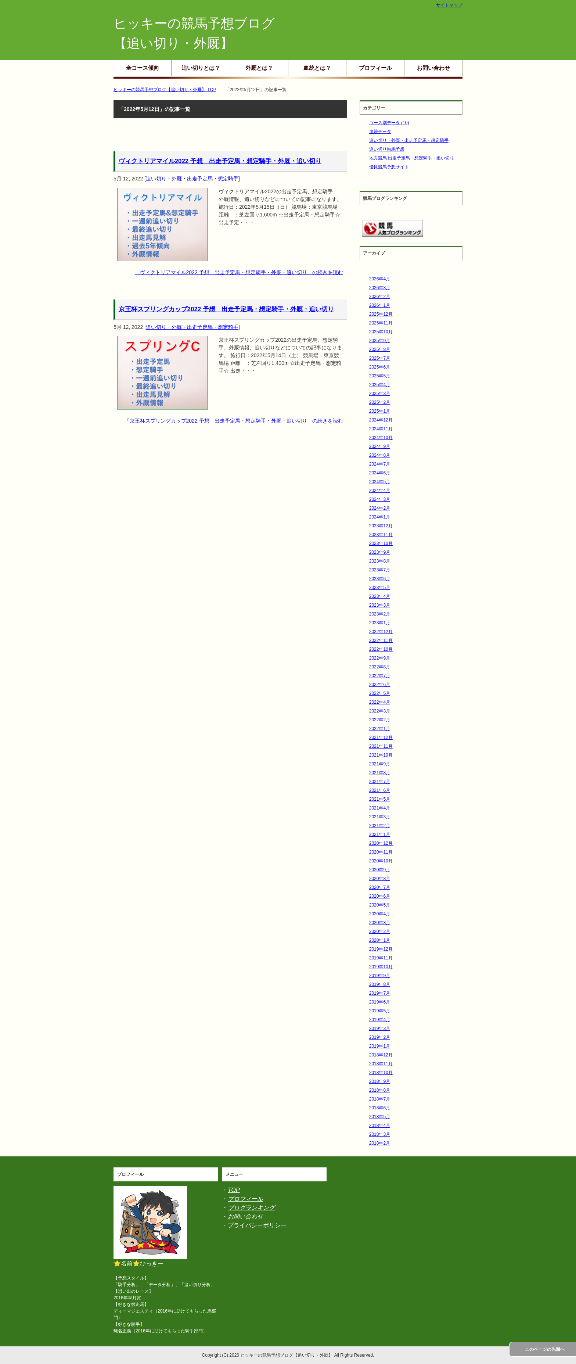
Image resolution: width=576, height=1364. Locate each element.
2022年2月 (379, 719)
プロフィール (375, 68)
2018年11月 (381, 1063)
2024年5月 (379, 481)
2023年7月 (379, 569)
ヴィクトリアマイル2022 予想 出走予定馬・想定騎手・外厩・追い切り (220, 161)
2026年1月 (379, 305)
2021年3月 (379, 816)
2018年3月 (379, 1134)
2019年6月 (379, 1002)
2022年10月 (381, 649)
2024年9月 (379, 446)
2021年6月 (379, 790)
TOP (234, 1190)
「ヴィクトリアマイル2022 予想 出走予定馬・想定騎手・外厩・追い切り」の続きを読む (239, 272)
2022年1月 (379, 728)
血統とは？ (317, 68)
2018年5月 (379, 1116)
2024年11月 (381, 428)
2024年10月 (381, 437)
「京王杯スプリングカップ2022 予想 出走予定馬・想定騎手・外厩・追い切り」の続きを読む (234, 421)
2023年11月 (381, 534)
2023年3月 (379, 605)
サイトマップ (449, 5)
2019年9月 (379, 975)
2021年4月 (379, 808)
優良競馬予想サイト (389, 166)
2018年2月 (379, 1143)
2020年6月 (379, 896)
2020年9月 (379, 869)
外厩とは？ (259, 68)
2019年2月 (379, 1037)
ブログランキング (251, 1208)
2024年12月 (381, 420)
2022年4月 (379, 702)
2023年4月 (379, 596)
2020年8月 (379, 878)
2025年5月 (379, 375)
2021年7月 (379, 781)
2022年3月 (379, 711)
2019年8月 (379, 984)
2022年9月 (379, 658)
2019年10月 (381, 966)
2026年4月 (379, 278)
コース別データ (389, 122)
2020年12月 (381, 843)
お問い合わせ (433, 68)
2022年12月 (381, 631)
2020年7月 (379, 887)
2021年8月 (379, 772)
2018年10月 (381, 1072)
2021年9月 (379, 764)
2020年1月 (379, 940)
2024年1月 (379, 517)
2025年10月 (381, 331)
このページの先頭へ (545, 1349)
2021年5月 (379, 799)
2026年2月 (379, 296)
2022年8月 (379, 667)
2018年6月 (379, 1107)
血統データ (380, 131)
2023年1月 (379, 622)
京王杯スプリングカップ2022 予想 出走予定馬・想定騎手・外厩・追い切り (226, 309)
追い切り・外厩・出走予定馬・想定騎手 (192, 179)
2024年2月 (379, 508)
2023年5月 (379, 587)
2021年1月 (379, 834)
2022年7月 (379, 675)
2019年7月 (379, 993)
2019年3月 (379, 1028)
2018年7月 (379, 1099)
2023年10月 (381, 543)
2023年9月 (379, 552)
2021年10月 (381, 755)
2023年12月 (381, 525)
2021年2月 (379, 825)
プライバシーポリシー (257, 1225)
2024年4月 (379, 490)
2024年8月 (379, 455)
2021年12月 (381, 737)
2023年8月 (379, 561)
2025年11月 (381, 323)
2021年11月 (381, 746)
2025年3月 (379, 393)
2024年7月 (379, 464)
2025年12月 (381, 314)
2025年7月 (379, 358)
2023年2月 (379, 614)
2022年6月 (379, 684)
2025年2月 (379, 402)
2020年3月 (379, 922)
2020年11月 (381, 852)
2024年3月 (379, 499)
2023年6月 (379, 578)
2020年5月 (379, 905)
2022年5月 (379, 693)
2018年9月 (379, 1081)
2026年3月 (379, 287)
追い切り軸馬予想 (386, 149)
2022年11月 (381, 640)
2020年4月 (379, 913)
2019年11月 (381, 958)
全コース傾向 (142, 68)
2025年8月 (379, 349)
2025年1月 (379, 411)
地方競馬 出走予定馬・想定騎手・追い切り (411, 158)
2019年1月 (379, 1046)
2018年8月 (379, 1090)
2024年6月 (379, 472)
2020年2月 (379, 931)
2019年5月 (379, 1010)
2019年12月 (381, 949)
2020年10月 (381, 861)
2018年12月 (381, 1055)
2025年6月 (379, 367)
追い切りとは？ (200, 68)
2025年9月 (379, 340)
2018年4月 (379, 1125)
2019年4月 (379, 1019)
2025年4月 (379, 384)
